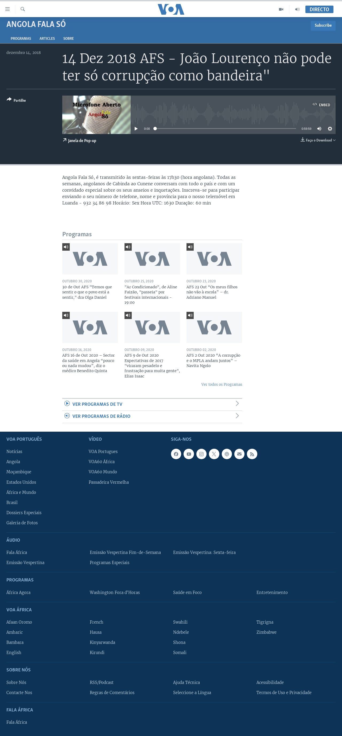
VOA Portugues (103, 451)
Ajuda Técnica (186, 682)
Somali (179, 652)
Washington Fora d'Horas (115, 592)
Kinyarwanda (102, 642)
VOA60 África (102, 461)
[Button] (16, 101)
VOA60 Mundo (103, 472)
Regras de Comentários (112, 692)
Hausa (96, 632)
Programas (21, 39)
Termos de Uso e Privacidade (284, 692)
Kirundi (97, 652)
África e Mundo (21, 492)
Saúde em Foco (187, 592)
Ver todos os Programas (221, 384)
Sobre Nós (16, 682)
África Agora (18, 592)
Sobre (68, 39)
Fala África (16, 552)
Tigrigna (264, 622)
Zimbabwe (266, 632)
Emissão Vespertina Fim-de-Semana (125, 552)
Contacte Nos (19, 692)
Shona (179, 642)
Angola (13, 461)
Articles (47, 39)
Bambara (15, 642)
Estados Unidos (21, 482)
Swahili (180, 622)
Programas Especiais (109, 562)
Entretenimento (272, 592)
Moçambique (18, 472)
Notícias (14, 451)
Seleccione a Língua (192, 692)
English (13, 652)
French (96, 622)
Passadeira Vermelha (109, 482)
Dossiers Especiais (23, 512)
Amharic (14, 632)
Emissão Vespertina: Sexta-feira (204, 552)
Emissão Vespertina (25, 562)
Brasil (12, 502)
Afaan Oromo (19, 622)
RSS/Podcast (102, 682)
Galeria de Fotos (22, 522)
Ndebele (181, 632)
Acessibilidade (270, 682)
